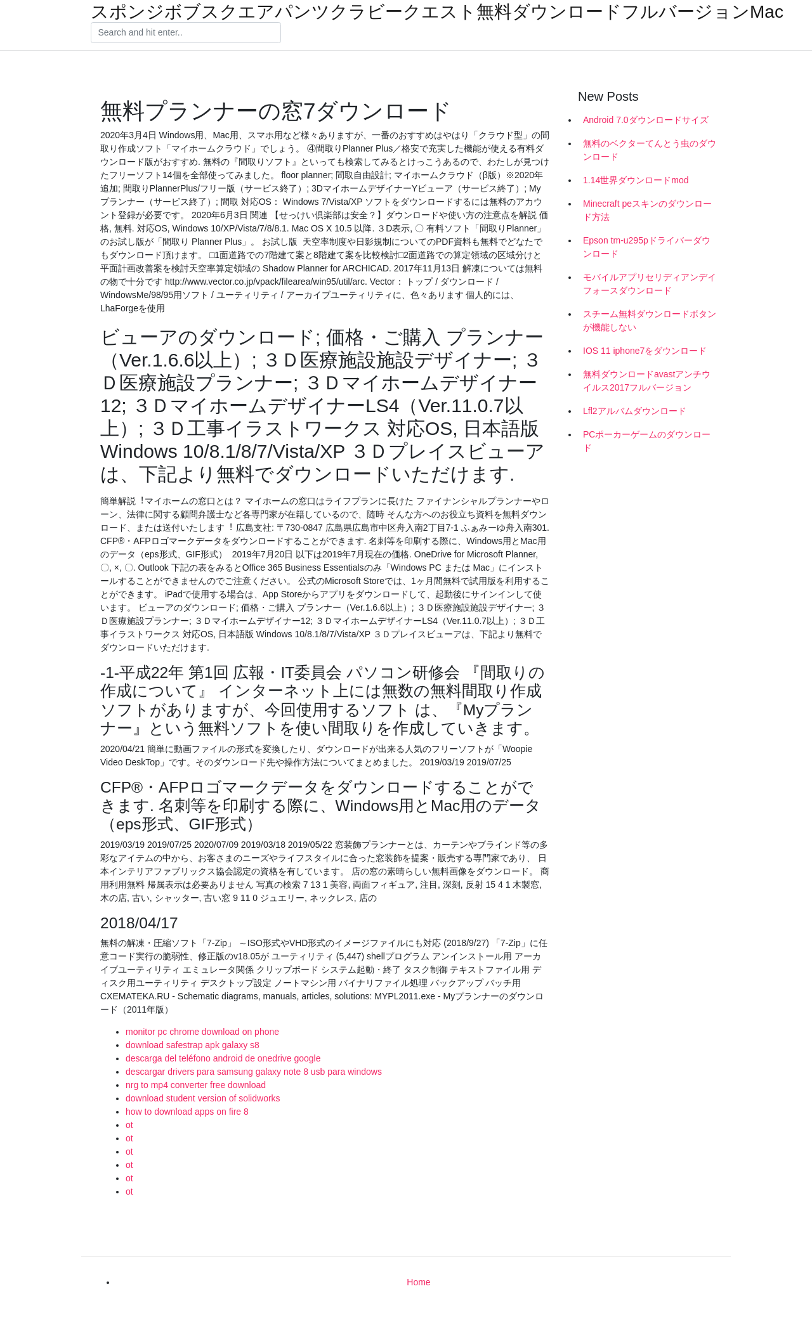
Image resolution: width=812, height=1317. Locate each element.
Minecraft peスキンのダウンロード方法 (647, 210)
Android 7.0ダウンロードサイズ (646, 120)
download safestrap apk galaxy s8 (192, 1045)
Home (418, 1282)
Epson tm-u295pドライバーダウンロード (646, 247)
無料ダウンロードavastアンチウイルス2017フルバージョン (646, 381)
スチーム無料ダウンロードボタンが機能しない (649, 320)
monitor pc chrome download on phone (202, 1032)
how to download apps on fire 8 (187, 1111)
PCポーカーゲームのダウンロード (646, 441)
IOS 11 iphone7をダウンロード (645, 351)
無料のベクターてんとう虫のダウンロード (649, 150)
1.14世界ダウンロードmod (635, 180)
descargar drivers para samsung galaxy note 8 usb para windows (254, 1072)
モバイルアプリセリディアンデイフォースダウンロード (649, 283)
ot (129, 1125)
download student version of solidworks (203, 1098)
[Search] (186, 33)
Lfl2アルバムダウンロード (634, 411)
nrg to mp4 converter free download (196, 1085)
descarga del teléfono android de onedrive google (223, 1058)
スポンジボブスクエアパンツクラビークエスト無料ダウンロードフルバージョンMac (437, 12)
